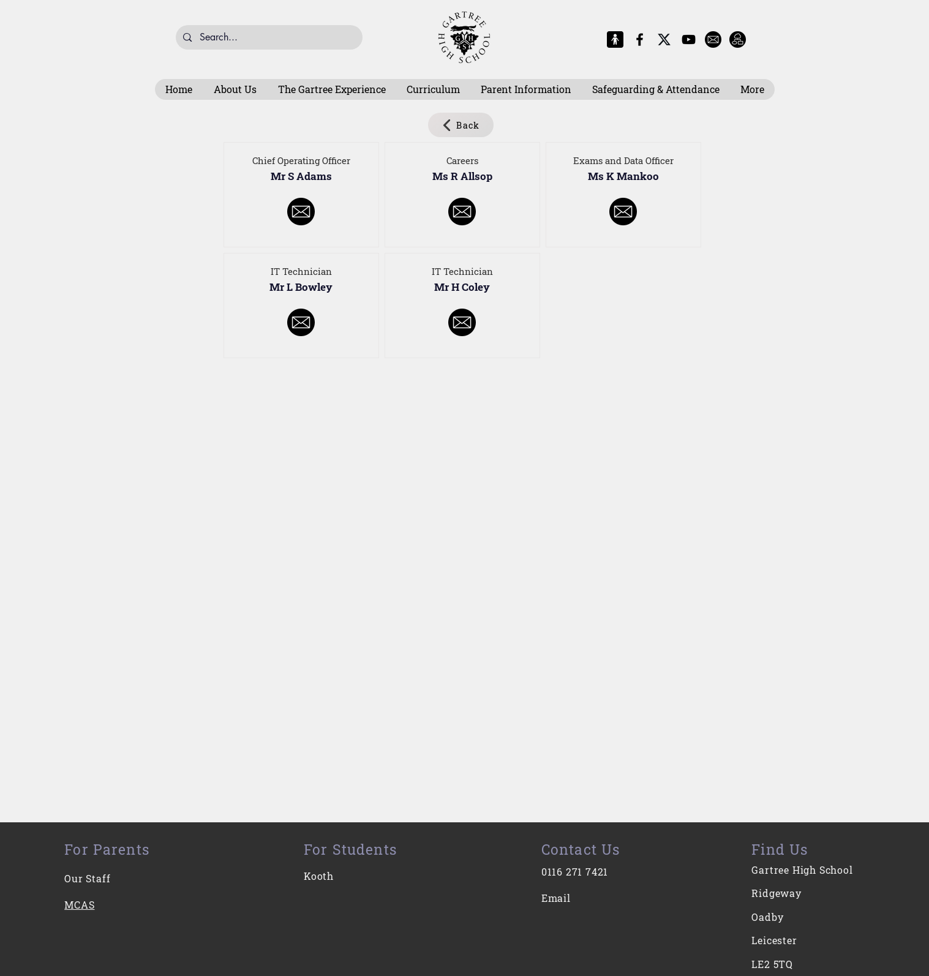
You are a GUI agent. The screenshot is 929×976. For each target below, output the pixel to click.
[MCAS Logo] (615, 39)
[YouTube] (688, 39)
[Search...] (268, 37)
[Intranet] (737, 39)
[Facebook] (639, 39)
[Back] (461, 125)
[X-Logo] (664, 39)
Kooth (319, 875)
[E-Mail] (713, 39)
